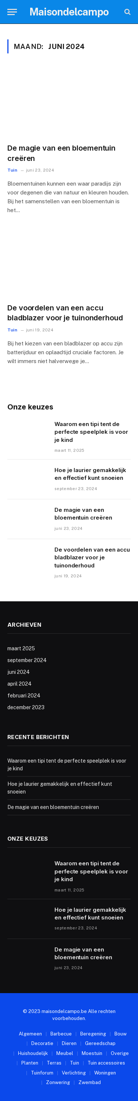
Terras (54, 1063)
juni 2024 (18, 672)
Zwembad (89, 1082)
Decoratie (42, 1043)
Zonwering (58, 1082)
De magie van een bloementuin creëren (53, 807)
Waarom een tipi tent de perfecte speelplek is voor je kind (91, 432)
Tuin (74, 1063)
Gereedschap (100, 1043)
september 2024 (27, 660)
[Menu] (12, 12)
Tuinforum (42, 1073)
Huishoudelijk (33, 1053)
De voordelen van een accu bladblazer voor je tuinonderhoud (92, 557)
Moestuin (92, 1053)
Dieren (69, 1043)
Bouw (120, 1034)
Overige (120, 1053)
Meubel (64, 1053)
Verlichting (74, 1073)
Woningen (105, 1073)
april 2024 (19, 684)
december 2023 (26, 707)
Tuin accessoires (106, 1063)
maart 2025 (21, 648)
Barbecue (61, 1034)
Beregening (93, 1034)
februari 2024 (23, 696)
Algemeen (30, 1034)
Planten (29, 1063)
